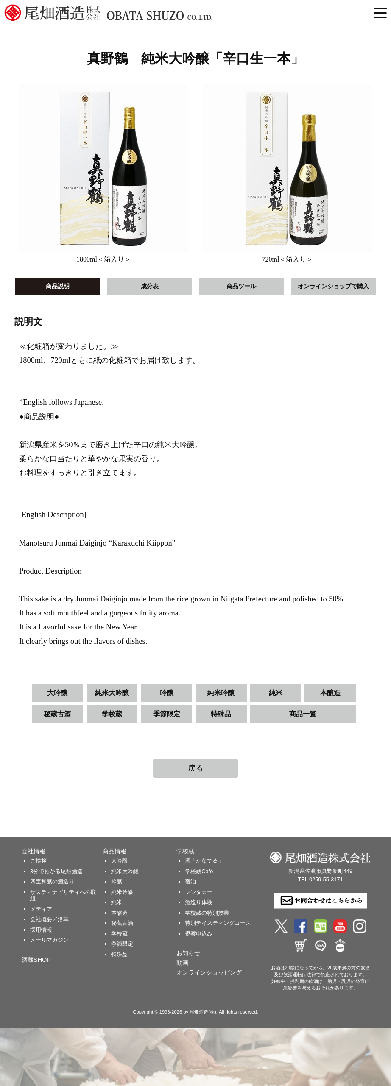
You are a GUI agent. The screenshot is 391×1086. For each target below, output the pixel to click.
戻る (195, 768)
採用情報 (41, 930)
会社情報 (33, 851)
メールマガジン (49, 940)
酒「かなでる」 (204, 861)
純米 (275, 692)
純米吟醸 (221, 692)
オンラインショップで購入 (333, 286)
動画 (182, 962)
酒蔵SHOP (36, 959)
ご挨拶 (38, 861)
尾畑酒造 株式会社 (131, 12)
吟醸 (166, 692)
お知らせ (188, 953)
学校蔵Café (199, 871)
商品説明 (58, 286)
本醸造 (330, 692)
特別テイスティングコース (218, 923)
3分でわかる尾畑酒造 (56, 871)
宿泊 (190, 881)
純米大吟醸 (112, 692)
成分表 (150, 286)
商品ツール (241, 286)
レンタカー (198, 892)
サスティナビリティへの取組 (63, 895)
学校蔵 (112, 714)
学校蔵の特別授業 (207, 913)
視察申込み (198, 933)
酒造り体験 (198, 902)
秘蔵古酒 (57, 714)
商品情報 (114, 851)
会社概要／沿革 (49, 919)
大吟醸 (57, 692)
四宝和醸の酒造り (52, 881)
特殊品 (221, 714)
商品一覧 (302, 714)
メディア (41, 909)
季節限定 (166, 714)
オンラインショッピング (209, 972)
